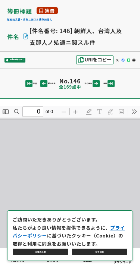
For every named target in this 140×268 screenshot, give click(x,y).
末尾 (122, 90)
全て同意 (100, 247)
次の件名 (98, 90)
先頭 (17, 90)
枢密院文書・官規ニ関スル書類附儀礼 (60, 22)
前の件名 (42, 90)
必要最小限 (40, 247)
